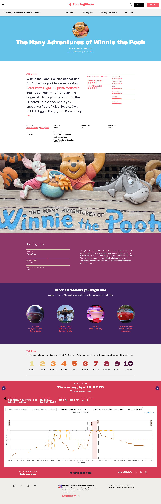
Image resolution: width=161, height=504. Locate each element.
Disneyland (87, 48)
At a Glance (70, 12)
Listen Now (71, 496)
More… (29, 116)
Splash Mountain (67, 88)
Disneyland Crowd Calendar (103, 258)
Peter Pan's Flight (38, 88)
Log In (139, 4)
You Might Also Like (108, 12)
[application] (80, 438)
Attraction (75, 48)
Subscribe (153, 4)
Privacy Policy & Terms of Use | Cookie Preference (121, 487)
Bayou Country (32, 128)
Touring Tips (87, 12)
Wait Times (129, 12)
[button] (144, 412)
